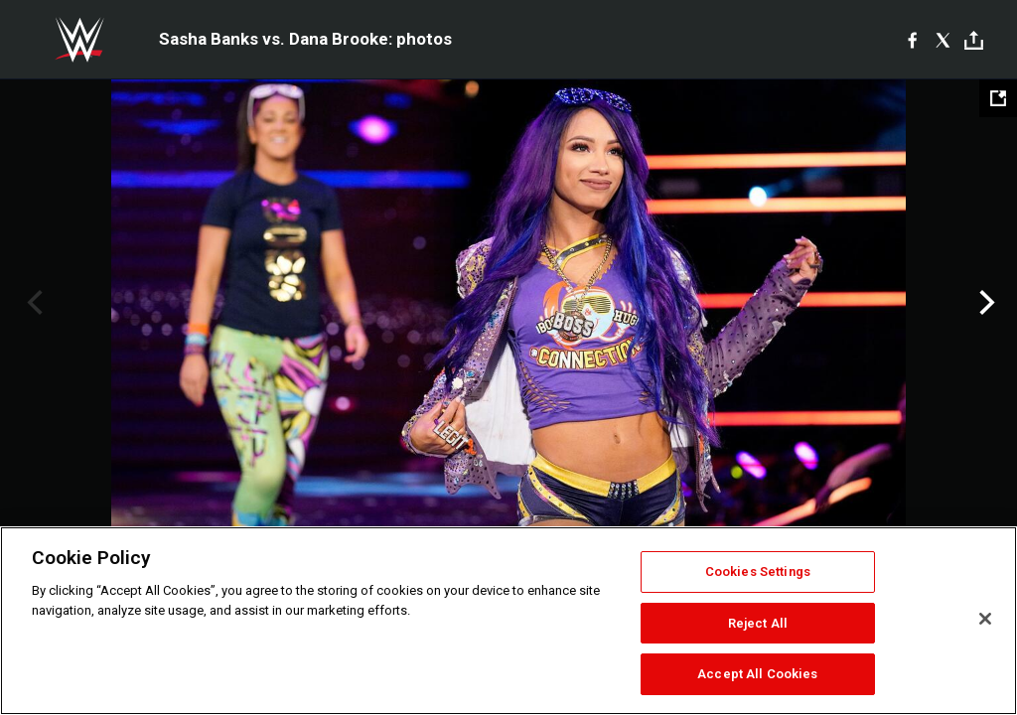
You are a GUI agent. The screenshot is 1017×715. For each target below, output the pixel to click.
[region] (508, 620)
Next (984, 303)
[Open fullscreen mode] (998, 98)
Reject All (758, 623)
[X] (943, 40)
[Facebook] (912, 40)
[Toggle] (973, 40)
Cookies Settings (757, 571)
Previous (32, 303)
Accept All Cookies (757, 673)
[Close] (985, 619)
